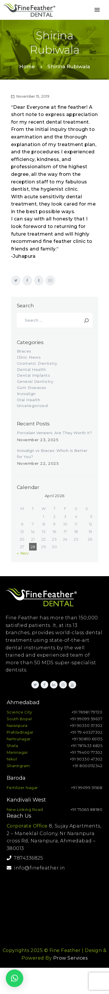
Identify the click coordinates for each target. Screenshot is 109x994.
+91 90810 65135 (87, 739)
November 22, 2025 (38, 463)
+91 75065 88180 (86, 809)
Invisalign (26, 393)
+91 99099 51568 (87, 787)
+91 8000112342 (87, 765)
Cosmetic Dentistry (37, 363)
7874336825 (25, 858)
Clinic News (29, 357)
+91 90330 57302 (86, 725)
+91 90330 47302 (86, 759)
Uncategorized (32, 405)
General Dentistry (35, 381)
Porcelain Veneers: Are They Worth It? (54, 432)
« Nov (23, 553)
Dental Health (31, 369)
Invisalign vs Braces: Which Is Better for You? (52, 453)
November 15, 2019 (32, 96)
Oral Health (28, 399)
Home (27, 66)
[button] (14, 978)
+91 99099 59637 (86, 718)
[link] (97, 10)
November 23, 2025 (38, 439)
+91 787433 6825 (87, 745)
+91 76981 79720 (87, 712)
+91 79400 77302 (86, 752)
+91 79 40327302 (86, 732)
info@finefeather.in (36, 868)
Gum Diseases (32, 387)
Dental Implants (33, 375)
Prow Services (70, 958)
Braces (24, 351)
